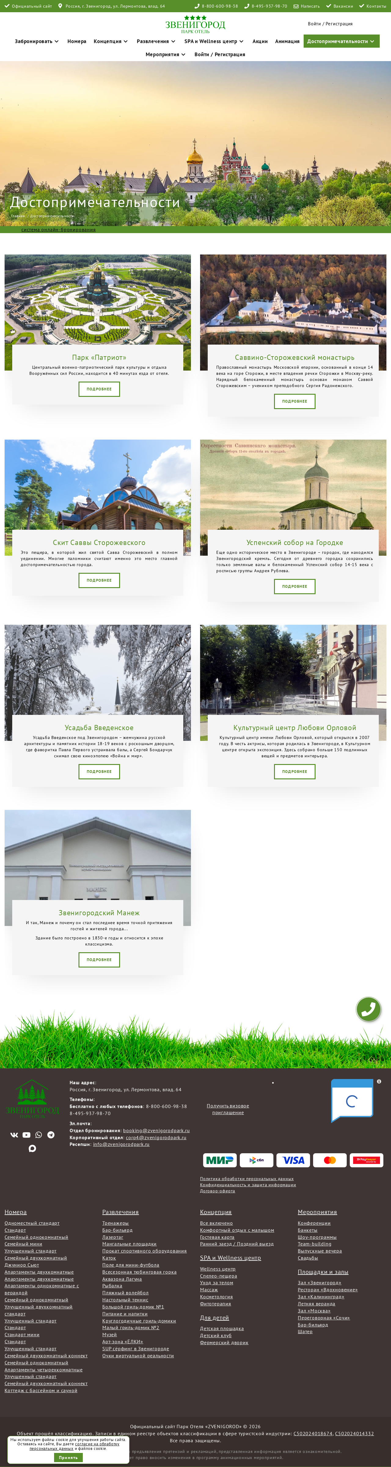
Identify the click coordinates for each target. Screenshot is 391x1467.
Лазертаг (112, 1235)
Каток (109, 1256)
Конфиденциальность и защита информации (248, 1183)
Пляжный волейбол (125, 1291)
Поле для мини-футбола (130, 1263)
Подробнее (99, 387)
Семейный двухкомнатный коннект (46, 1354)
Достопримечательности (305, 39)
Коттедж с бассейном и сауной (41, 1389)
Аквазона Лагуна (122, 1277)
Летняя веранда (316, 1302)
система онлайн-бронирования (58, 228)
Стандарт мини (22, 1333)
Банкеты (308, 1228)
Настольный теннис (125, 1298)
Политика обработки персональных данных (247, 1177)
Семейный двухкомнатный (36, 1256)
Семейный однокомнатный (36, 1235)
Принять (68, 1457)
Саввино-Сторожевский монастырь (295, 355)
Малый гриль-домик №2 (130, 1326)
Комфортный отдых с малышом (237, 1228)
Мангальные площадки (129, 1242)
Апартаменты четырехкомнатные (43, 1368)
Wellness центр (218, 1267)
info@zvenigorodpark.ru (121, 1143)
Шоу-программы (317, 1235)
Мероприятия (361, 39)
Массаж (209, 1288)
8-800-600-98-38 (220, 6)
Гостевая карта (217, 1235)
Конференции (314, 1221)
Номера (67, 39)
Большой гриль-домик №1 (133, 1305)
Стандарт (15, 1228)
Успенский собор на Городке (295, 541)
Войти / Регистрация (195, 52)
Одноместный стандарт (32, 1221)
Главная (18, 214)
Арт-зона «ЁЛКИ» (122, 1340)
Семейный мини (23, 1242)
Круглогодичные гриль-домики (139, 1319)
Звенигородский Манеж (99, 911)
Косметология (216, 1295)
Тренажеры (115, 1221)
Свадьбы (308, 1256)
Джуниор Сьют (22, 1263)
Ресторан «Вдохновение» (328, 1288)
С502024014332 (354, 1432)
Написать (310, 6)
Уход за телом (216, 1281)
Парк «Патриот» (99, 355)
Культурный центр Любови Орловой (294, 726)
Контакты (376, 6)
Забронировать (31, 39)
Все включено (216, 1221)
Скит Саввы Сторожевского (99, 541)
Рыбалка (112, 1284)
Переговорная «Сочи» (324, 1316)
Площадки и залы (323, 1270)
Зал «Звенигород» (320, 1281)
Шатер (305, 1330)
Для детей (214, 1316)
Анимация (256, 39)
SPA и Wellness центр (190, 39)
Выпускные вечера (320, 1249)
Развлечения (138, 39)
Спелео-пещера (218, 1274)
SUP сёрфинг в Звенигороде (135, 1347)
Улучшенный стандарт (31, 1249)
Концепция (98, 39)
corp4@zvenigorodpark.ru (156, 1136)
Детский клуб (216, 1334)
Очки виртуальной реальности (138, 1354)
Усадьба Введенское (99, 726)
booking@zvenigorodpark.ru (156, 1129)
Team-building (314, 1242)
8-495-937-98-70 (270, 6)
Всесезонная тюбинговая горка (139, 1270)
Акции (231, 39)
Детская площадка (222, 1327)
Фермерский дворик (224, 1341)
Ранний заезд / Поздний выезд (237, 1242)
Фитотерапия (215, 1302)
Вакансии (343, 6)
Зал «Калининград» (321, 1295)
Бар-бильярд (117, 1228)
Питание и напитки (125, 1312)
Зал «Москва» (314, 1309)
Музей (109, 1333)
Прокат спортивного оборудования (144, 1249)
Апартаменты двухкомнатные (39, 1270)
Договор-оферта (217, 1189)
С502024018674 (313, 1432)
